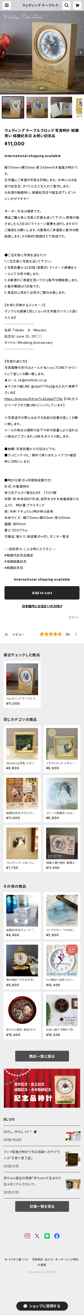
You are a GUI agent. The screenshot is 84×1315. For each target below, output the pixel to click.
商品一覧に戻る (42, 1056)
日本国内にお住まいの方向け (42, 606)
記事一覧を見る (42, 1206)
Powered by (42, 1272)
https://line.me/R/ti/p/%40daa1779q (33, 399)
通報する (74, 617)
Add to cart (42, 593)
